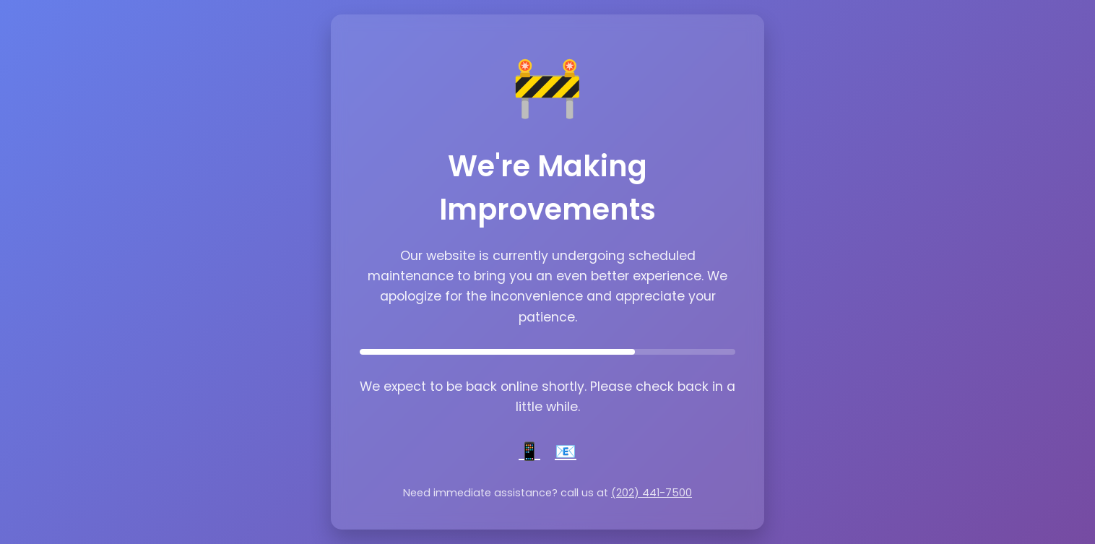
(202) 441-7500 (651, 492)
